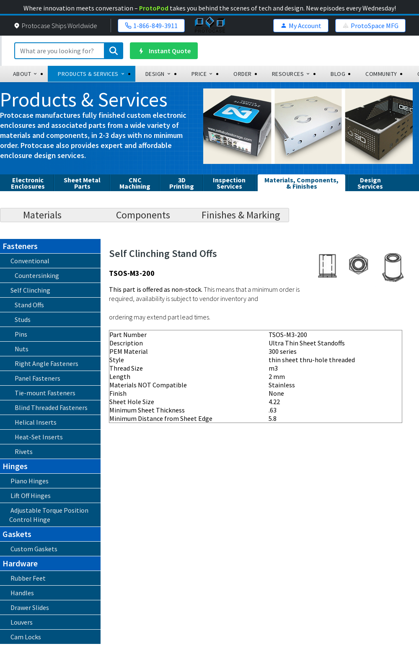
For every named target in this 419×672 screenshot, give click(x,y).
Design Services (370, 183)
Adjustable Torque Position (46, 515)
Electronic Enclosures (28, 183)
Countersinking (37, 275)
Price (202, 74)
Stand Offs (29, 305)
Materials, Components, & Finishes (301, 183)
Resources (291, 74)
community (381, 74)
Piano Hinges (29, 481)
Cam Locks (25, 637)
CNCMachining (134, 183)
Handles (22, 593)
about (25, 74)
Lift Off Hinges (30, 495)
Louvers (21, 622)
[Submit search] (113, 50)
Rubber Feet (28, 578)
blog (338, 74)
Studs (23, 319)
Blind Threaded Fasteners (51, 407)
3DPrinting (181, 183)
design (158, 74)
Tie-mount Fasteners (45, 393)
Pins (21, 334)
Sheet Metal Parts (82, 183)
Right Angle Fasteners (46, 363)
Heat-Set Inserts (39, 437)
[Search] (68, 50)
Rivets (24, 451)
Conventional (29, 261)
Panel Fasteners (37, 378)
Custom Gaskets (33, 549)
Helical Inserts (36, 422)
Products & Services (91, 74)
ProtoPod (153, 8)
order (242, 74)
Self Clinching (30, 290)
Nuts (21, 349)
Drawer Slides (29, 607)
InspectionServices (229, 183)
